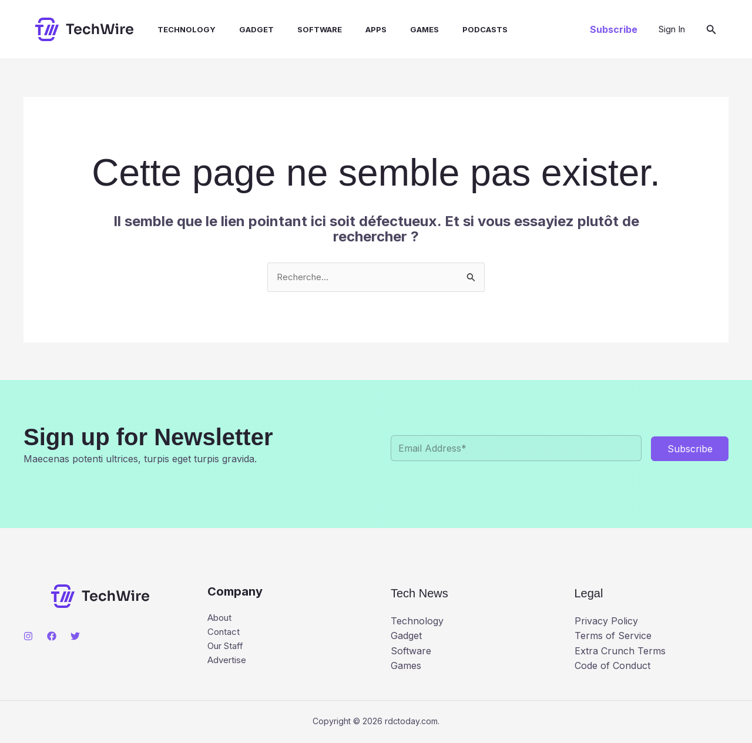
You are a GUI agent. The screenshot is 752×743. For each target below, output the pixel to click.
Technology (175, 29)
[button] (613, 29)
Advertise (228, 664)
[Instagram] (28, 637)
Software (298, 29)
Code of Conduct (612, 667)
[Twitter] (75, 637)
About (221, 619)
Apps (350, 29)
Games (394, 29)
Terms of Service (613, 637)
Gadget (240, 29)
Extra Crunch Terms (620, 651)
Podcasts (449, 29)
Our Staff (228, 649)
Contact (224, 634)
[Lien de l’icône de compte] (672, 29)
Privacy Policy (606, 621)
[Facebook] (51, 637)
